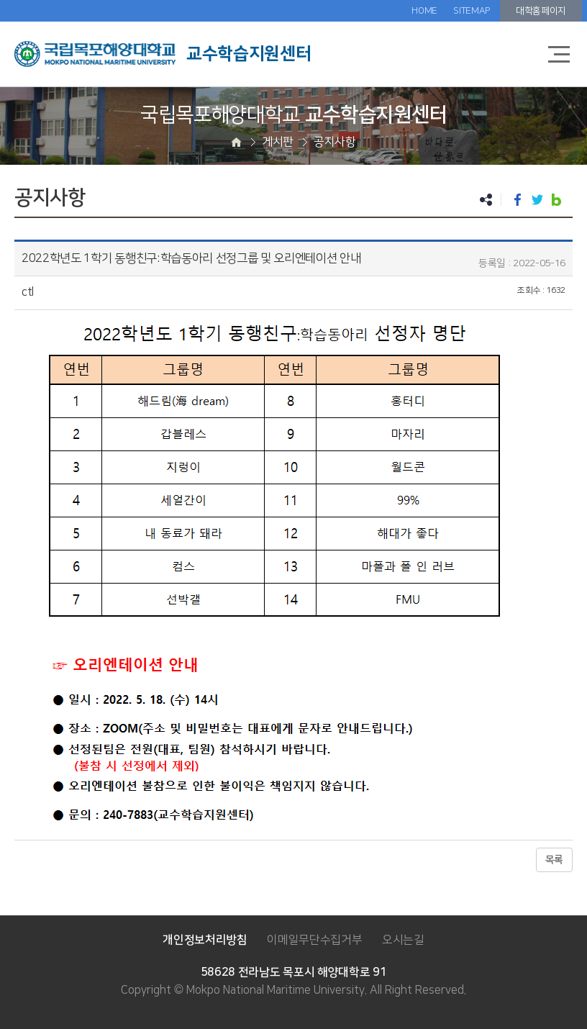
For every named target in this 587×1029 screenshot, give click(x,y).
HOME (424, 11)
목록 (554, 860)
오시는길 (403, 939)
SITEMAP (471, 11)
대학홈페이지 (541, 11)
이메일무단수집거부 (314, 939)
